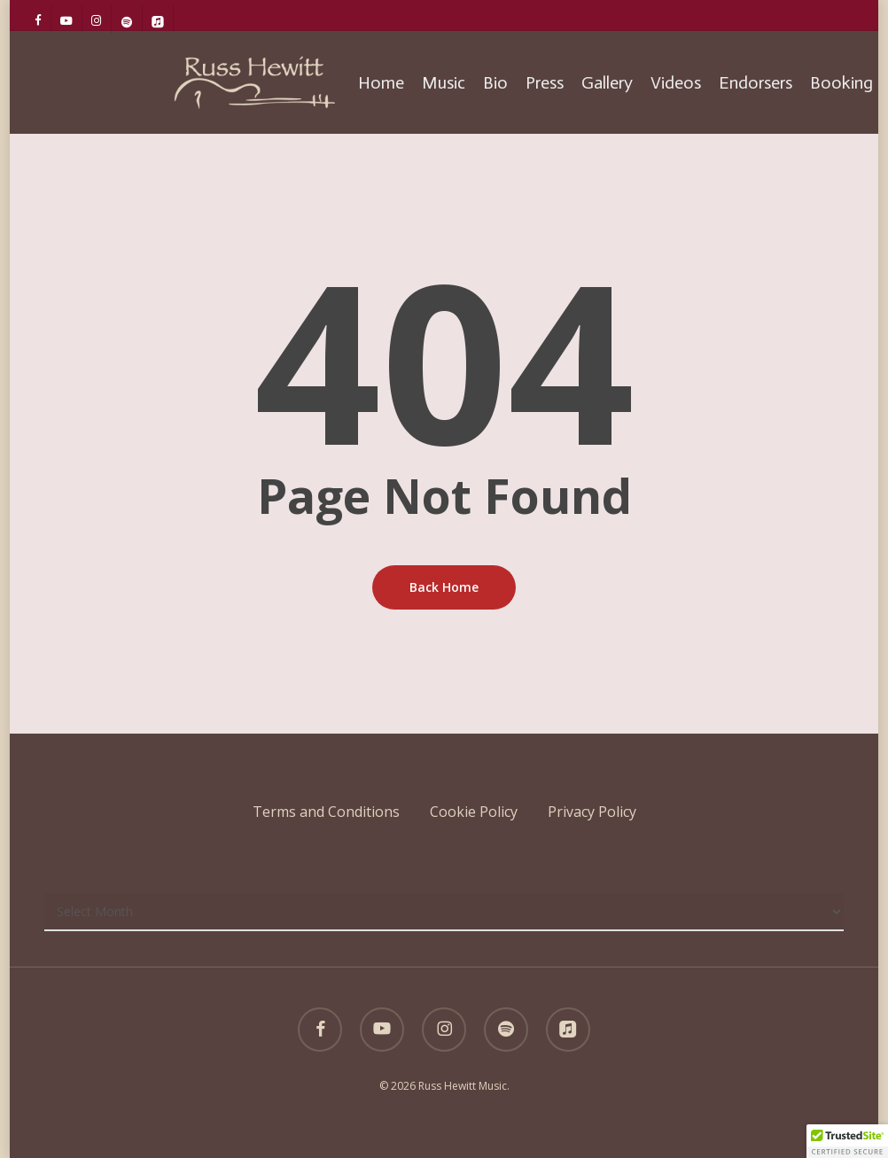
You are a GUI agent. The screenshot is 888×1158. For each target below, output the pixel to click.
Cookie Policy (474, 811)
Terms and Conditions (326, 811)
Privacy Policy (592, 811)
